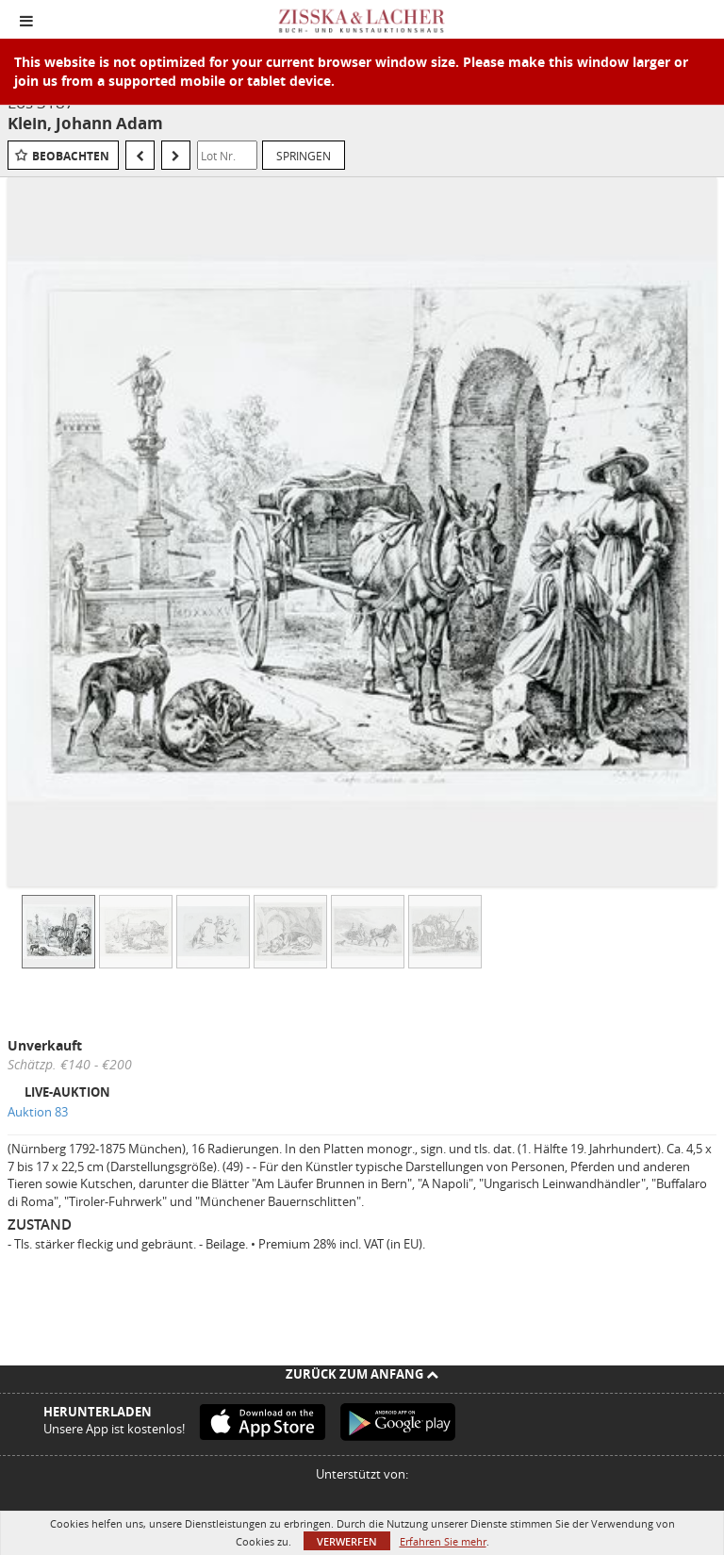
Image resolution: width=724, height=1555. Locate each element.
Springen (303, 155)
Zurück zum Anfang (362, 1373)
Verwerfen (347, 1541)
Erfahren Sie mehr (443, 1541)
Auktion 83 (38, 1111)
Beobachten (70, 156)
